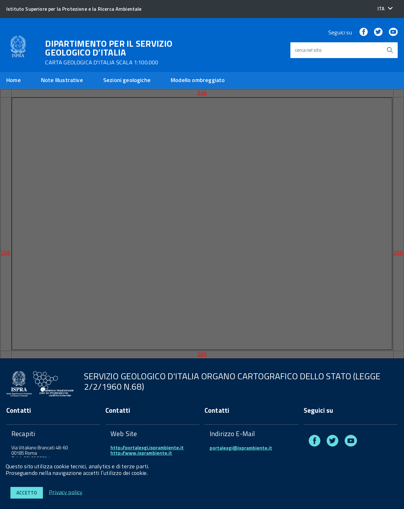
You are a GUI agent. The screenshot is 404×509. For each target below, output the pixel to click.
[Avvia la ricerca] (390, 50)
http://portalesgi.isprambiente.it (147, 447)
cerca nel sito (308, 50)
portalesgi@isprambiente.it (241, 448)
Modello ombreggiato (198, 80)
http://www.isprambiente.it (141, 453)
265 (202, 354)
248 (202, 92)
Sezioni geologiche (127, 80)
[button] (385, 8)
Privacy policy (66, 492)
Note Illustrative (62, 80)
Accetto (26, 492)
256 (5, 252)
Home (13, 80)
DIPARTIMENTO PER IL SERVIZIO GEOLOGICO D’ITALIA (108, 52)
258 (398, 252)
